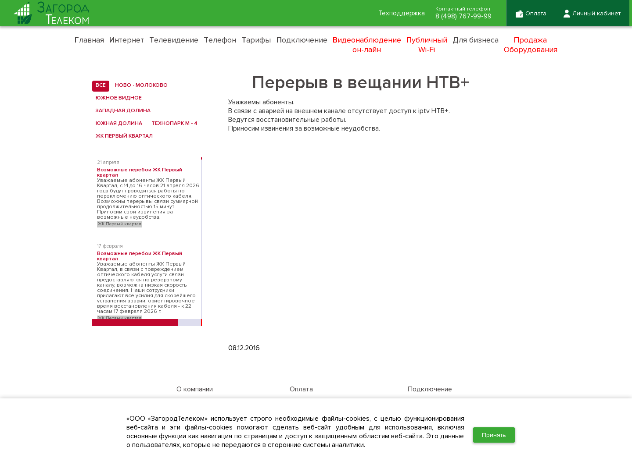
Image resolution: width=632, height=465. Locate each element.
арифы (256, 40)
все (99, 85)
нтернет (126, 40)
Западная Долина (121, 110)
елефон (220, 40)
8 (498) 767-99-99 (462, 16)
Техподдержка (399, 13)
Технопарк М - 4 (173, 123)
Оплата (301, 389)
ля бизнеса (475, 40)
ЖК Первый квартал (122, 136)
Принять (494, 435)
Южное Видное (117, 98)
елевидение (173, 40)
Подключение (430, 389)
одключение (301, 40)
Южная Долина (117, 123)
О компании (194, 389)
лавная (89, 40)
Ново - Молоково (139, 85)
